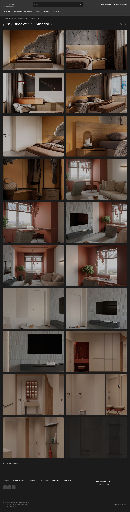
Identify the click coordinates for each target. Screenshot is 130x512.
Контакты (67, 480)
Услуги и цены (18, 480)
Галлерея (45, 480)
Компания (56, 480)
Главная (6, 480)
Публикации (32, 480)
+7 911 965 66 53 (107, 4)
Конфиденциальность (120, 504)
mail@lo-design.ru (102, 484)
